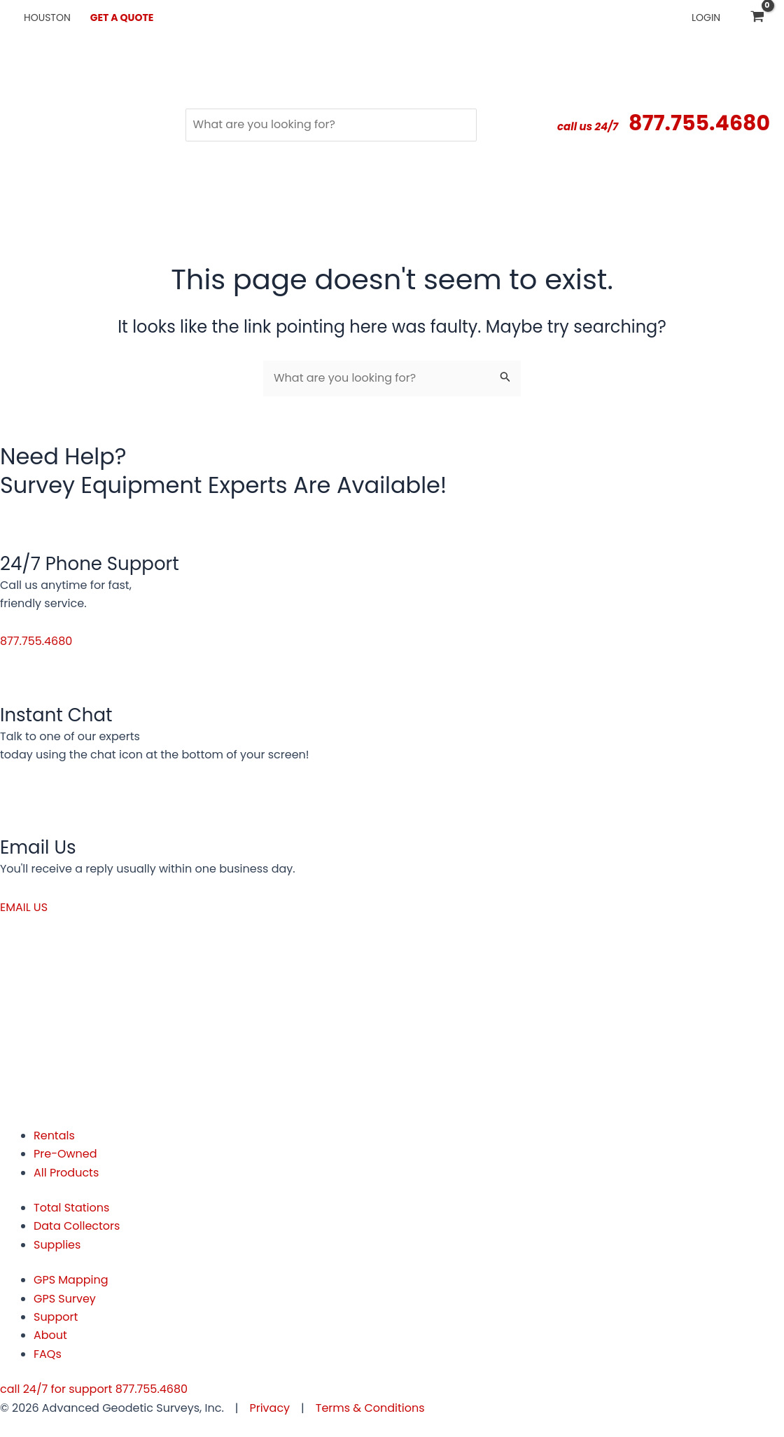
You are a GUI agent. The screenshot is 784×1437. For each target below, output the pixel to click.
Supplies (57, 1245)
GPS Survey (65, 1299)
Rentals (54, 1135)
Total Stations (71, 1208)
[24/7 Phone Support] (26, 526)
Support (56, 1317)
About (50, 1335)
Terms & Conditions (370, 1408)
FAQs (48, 1354)
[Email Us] (26, 809)
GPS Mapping (71, 1280)
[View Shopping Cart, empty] (757, 18)
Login (706, 18)
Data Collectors (77, 1226)
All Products (66, 1173)
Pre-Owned (65, 1154)
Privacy (269, 1408)
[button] (36, 641)
